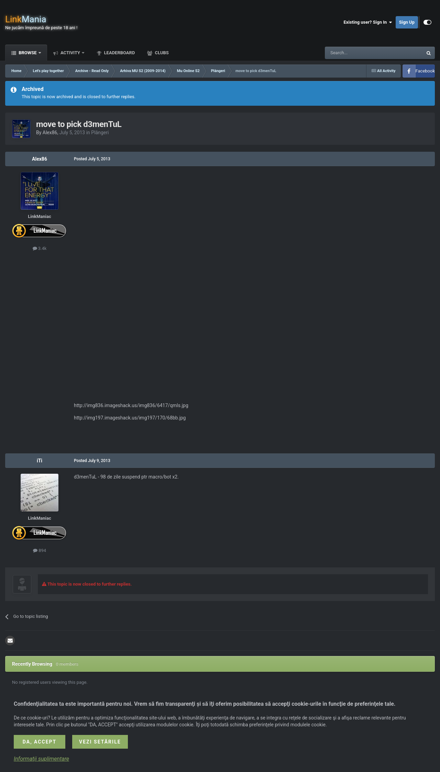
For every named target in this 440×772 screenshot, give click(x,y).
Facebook (425, 70)
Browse (28, 52)
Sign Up (407, 22)
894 (39, 550)
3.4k (40, 248)
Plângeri (100, 132)
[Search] (357, 53)
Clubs (161, 52)
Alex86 (50, 132)
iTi (39, 460)
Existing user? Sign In (368, 22)
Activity (70, 52)
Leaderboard (119, 52)
